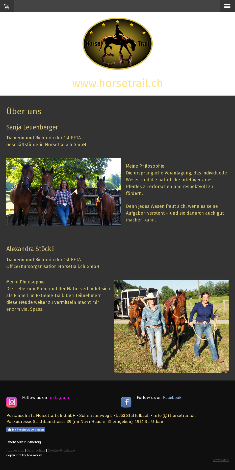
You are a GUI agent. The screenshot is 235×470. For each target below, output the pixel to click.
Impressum (15, 450)
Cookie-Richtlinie (61, 450)
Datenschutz (36, 450)
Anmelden (221, 460)
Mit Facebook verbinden (25, 430)
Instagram (58, 397)
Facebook (172, 397)
